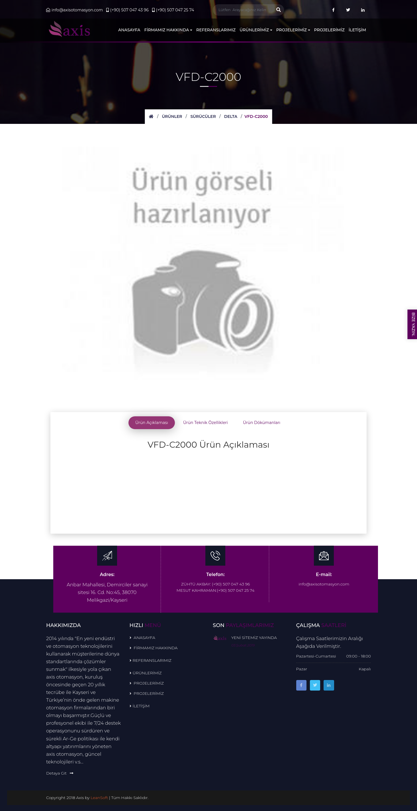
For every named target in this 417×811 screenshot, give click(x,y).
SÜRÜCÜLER (203, 116)
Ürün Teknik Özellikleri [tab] (205, 422)
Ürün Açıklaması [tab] (151, 422)
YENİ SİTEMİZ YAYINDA (254, 636)
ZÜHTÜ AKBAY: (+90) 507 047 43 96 (215, 583)
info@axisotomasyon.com (74, 10)
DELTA (231, 116)
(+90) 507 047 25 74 (173, 10)
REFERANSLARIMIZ (216, 29)
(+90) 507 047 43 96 (127, 10)
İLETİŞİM (357, 29)
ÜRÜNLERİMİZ (256, 29)
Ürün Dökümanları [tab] (261, 422)
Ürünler (172, 116)
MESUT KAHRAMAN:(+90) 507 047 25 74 (216, 589)
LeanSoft (100, 796)
